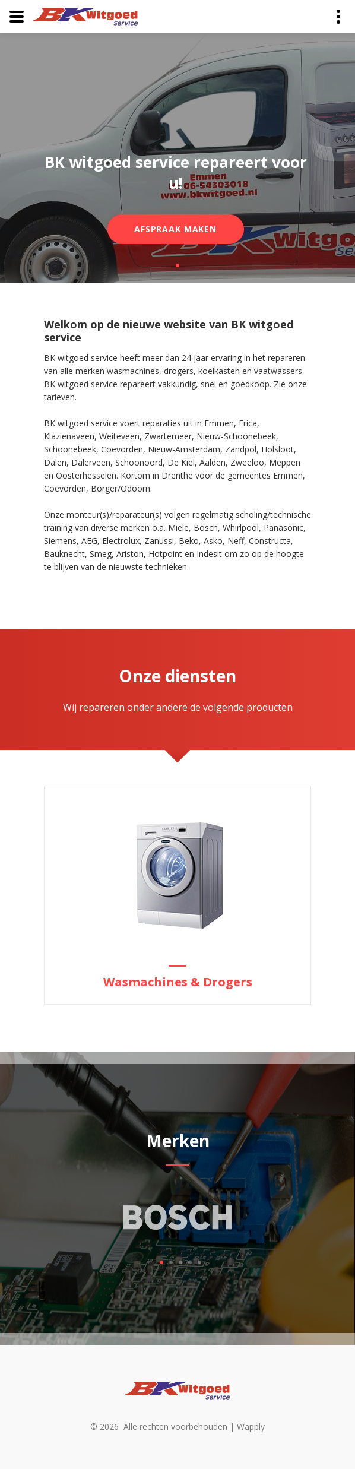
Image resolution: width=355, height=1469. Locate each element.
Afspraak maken (175, 229)
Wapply (251, 1426)
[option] (177, 895)
